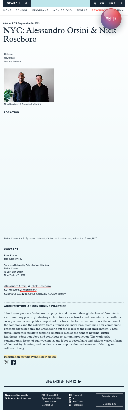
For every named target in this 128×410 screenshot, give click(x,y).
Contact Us (47, 405)
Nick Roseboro (41, 286)
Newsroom (9, 57)
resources (100, 10)
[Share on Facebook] (13, 363)
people (81, 10)
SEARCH (17, 3)
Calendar (8, 54)
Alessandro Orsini (15, 286)
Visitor (111, 19)
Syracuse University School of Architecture (18, 397)
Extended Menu (110, 396)
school (22, 10)
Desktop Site (109, 404)
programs (40, 10)
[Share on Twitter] (6, 363)
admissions (62, 10)
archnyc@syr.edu (13, 258)
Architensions (28, 289)
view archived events (61, 382)
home (7, 10)
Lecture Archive (12, 61)
